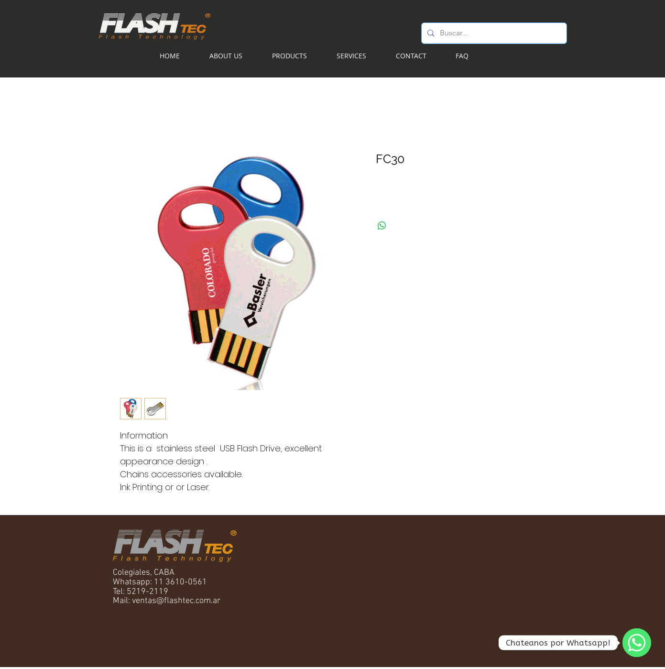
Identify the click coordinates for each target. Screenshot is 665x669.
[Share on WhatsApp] (382, 225)
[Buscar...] (493, 33)
